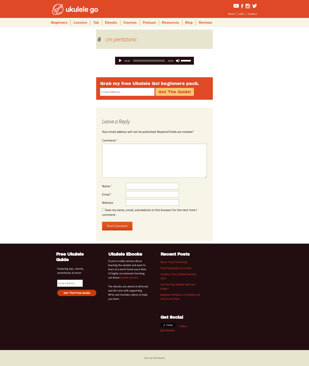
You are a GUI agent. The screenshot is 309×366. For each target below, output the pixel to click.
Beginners (59, 22)
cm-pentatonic (121, 39)
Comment (110, 140)
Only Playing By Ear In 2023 (175, 268)
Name (107, 186)
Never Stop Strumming (173, 262)
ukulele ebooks (129, 277)
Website (107, 203)
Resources (170, 22)
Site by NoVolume (154, 358)
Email (107, 194)
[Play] (120, 61)
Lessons (80, 22)
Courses (130, 22)
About (231, 14)
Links (241, 14)
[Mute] (178, 61)
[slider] (149, 61)
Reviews (205, 22)
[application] (154, 61)
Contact (252, 14)
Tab (96, 22)
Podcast (149, 22)
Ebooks (111, 22)
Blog (189, 22)
